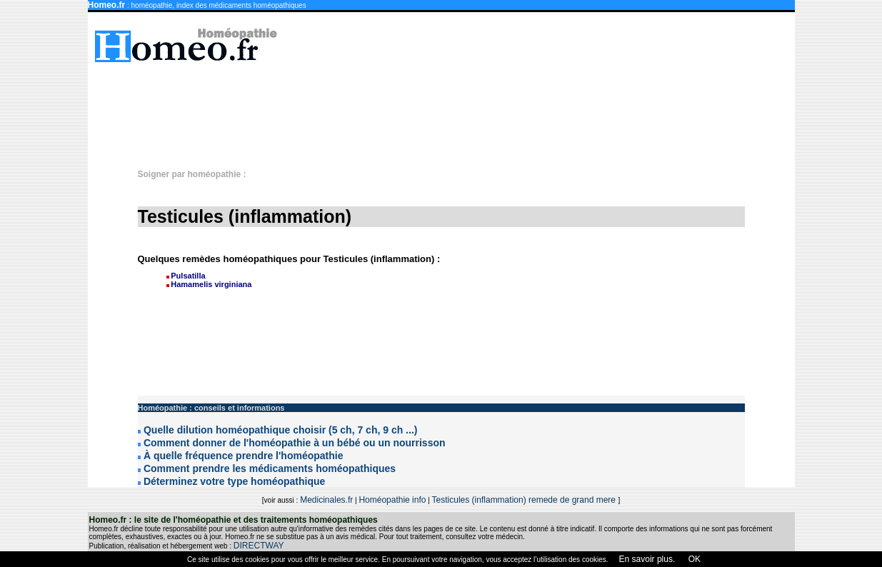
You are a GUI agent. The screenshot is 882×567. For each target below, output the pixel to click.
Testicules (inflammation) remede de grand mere (525, 500)
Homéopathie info (392, 500)
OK (693, 559)
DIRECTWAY (259, 546)
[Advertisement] (448, 108)
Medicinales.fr (326, 500)
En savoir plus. (647, 559)
